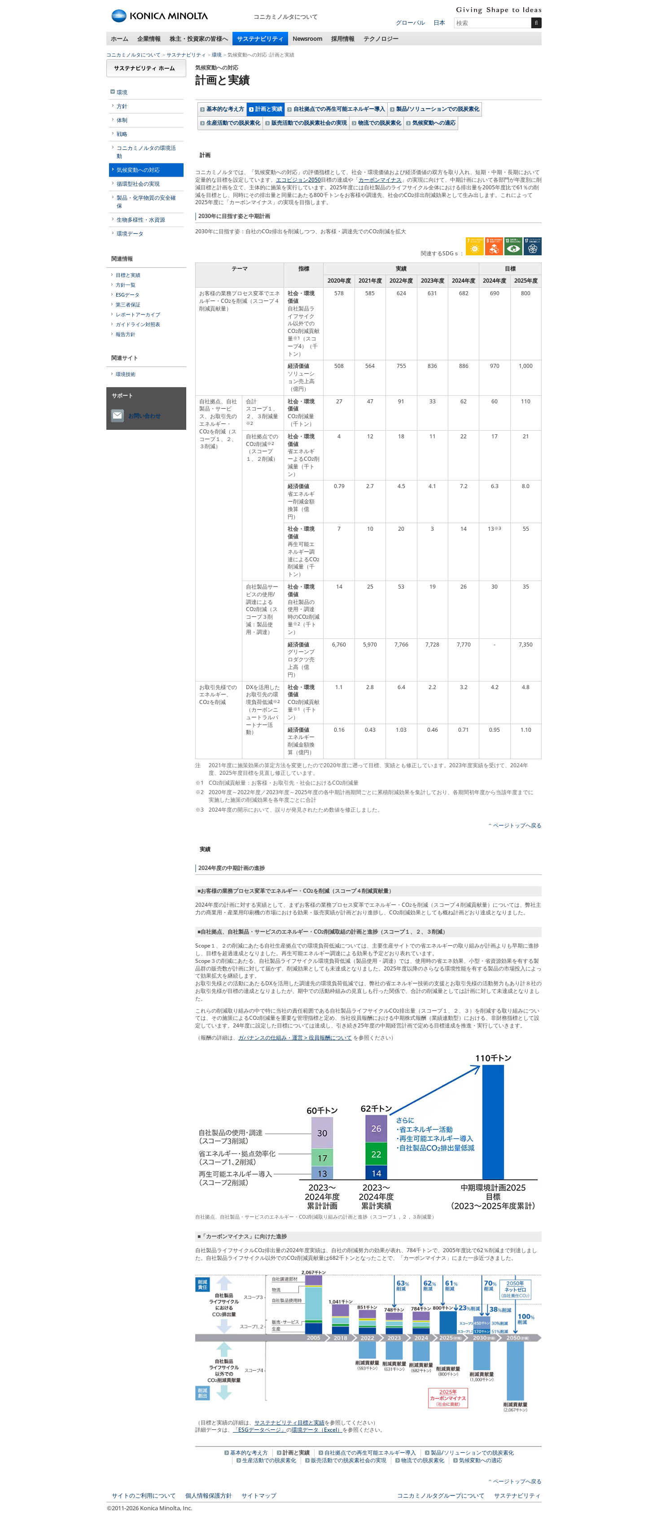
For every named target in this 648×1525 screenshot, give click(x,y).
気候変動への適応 (433, 123)
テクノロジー (380, 39)
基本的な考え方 (225, 109)
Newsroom (307, 39)
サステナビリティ (260, 39)
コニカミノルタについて (133, 54)
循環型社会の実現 (138, 184)
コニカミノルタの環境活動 (146, 152)
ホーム (119, 39)
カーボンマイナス (380, 180)
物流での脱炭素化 (379, 123)
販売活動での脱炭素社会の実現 (309, 123)
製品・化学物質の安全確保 (146, 202)
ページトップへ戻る (517, 825)
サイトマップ (258, 1495)
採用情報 (343, 39)
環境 (217, 54)
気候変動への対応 (138, 170)
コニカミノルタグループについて (441, 1495)
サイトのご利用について (144, 1495)
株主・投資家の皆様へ (199, 39)
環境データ (130, 233)
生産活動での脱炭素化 (233, 123)
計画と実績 (268, 109)
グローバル (410, 22)
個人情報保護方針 (208, 1495)
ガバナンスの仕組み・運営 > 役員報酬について (295, 1037)
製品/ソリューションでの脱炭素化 (437, 109)
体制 (122, 120)
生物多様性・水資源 (141, 219)
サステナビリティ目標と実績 (289, 1422)
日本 (439, 22)
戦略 (122, 134)
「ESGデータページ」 (259, 1429)
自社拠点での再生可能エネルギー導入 (339, 109)
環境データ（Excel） (317, 1429)
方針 (122, 106)
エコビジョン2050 (298, 180)
